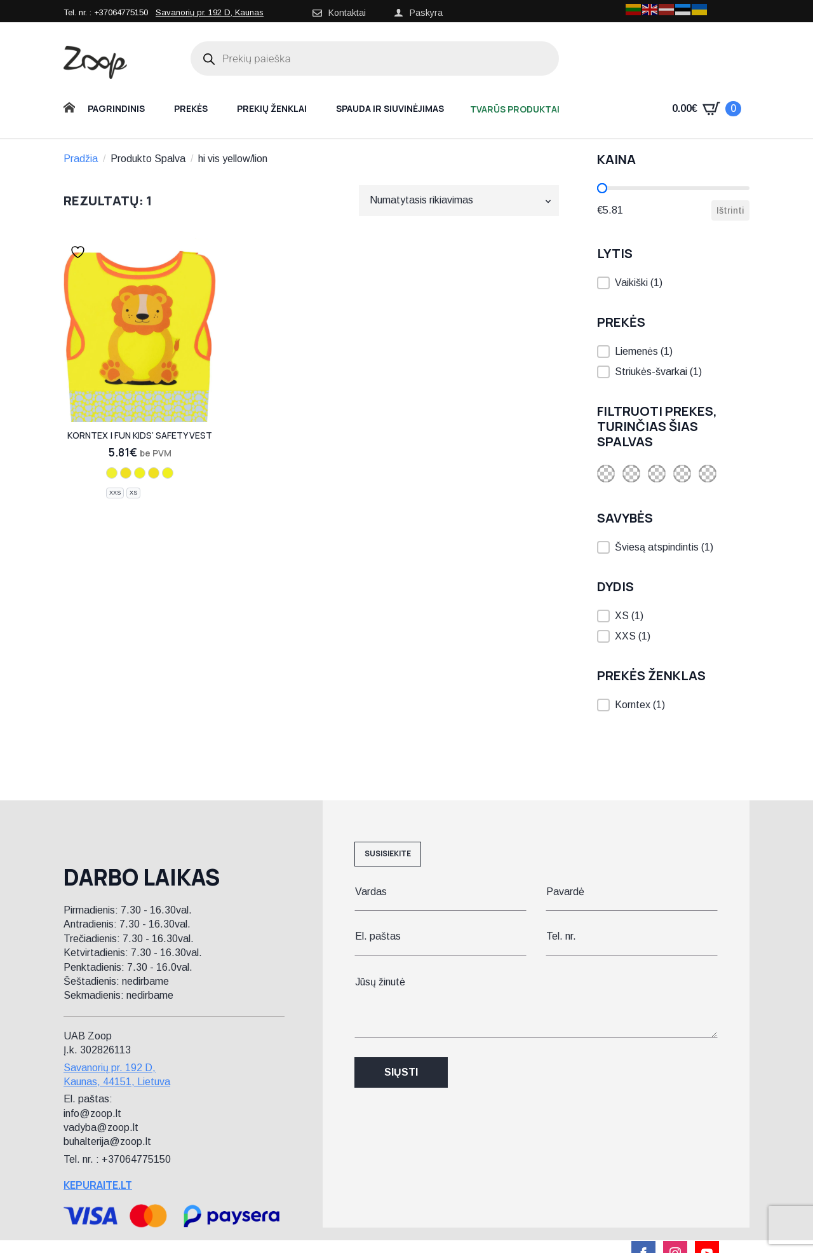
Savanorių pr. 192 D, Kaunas (210, 12)
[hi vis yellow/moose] (125, 473)
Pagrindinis (116, 108)
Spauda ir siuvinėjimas (390, 108)
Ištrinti (730, 210)
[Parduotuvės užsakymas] (459, 200)
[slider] (602, 188)
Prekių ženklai (272, 108)
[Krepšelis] (706, 109)
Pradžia (81, 158)
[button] (673, 283)
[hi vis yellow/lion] (112, 473)
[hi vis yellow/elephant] (139, 473)
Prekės (191, 108)
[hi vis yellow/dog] (153, 473)
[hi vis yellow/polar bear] (167, 473)
